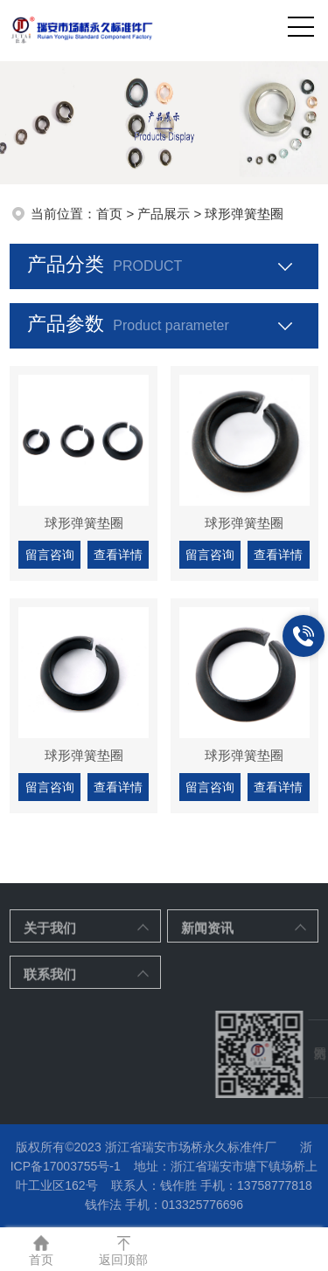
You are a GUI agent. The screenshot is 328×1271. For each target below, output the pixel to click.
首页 (109, 213)
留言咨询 (49, 555)
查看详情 (118, 555)
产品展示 (163, 213)
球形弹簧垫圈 (84, 522)
